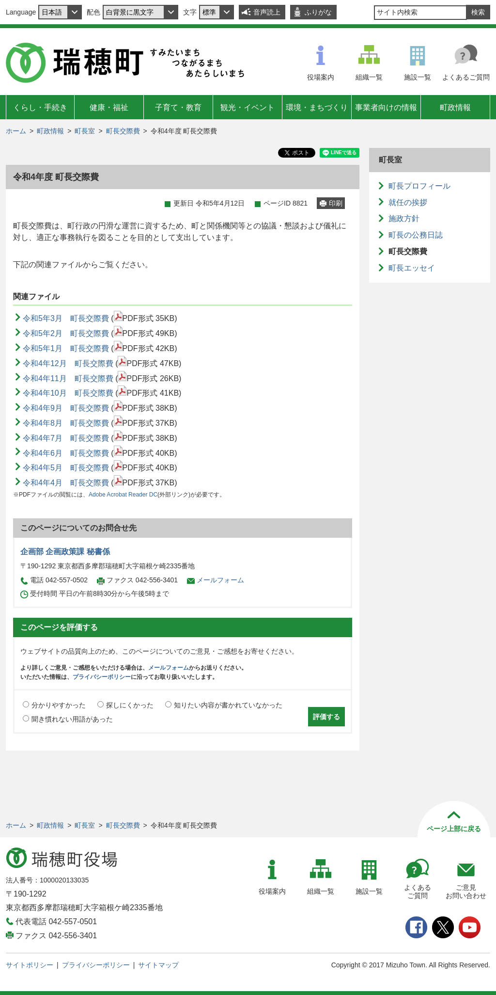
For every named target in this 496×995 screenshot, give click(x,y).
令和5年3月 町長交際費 (66, 318)
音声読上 (266, 12)
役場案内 (320, 77)
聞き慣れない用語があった (72, 719)
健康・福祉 (109, 107)
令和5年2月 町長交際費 (66, 333)
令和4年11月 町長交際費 (68, 378)
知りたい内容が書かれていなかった (228, 705)
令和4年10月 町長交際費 (68, 393)
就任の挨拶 (407, 202)
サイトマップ (158, 965)
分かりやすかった (58, 705)
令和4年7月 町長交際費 (66, 438)
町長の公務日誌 (415, 235)
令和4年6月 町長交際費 (66, 453)
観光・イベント (247, 107)
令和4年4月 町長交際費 (66, 483)
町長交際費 (123, 131)
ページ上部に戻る (454, 829)
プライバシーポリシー (102, 677)
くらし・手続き (40, 107)
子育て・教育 (178, 107)
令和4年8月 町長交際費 (66, 423)
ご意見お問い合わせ (466, 891)
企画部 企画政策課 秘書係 (65, 551)
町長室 (85, 131)
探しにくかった (130, 705)
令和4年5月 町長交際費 (66, 468)
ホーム (16, 131)
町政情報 (455, 107)
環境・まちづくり (317, 107)
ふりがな (318, 12)
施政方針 (403, 218)
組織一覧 (369, 77)
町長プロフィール (419, 186)
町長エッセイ (411, 268)
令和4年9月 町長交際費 (66, 408)
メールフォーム (220, 580)
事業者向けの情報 (386, 107)
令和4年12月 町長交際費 (68, 363)
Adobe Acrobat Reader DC (123, 494)
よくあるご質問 (466, 77)
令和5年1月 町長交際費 (66, 348)
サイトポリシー (29, 965)
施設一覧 (417, 77)
